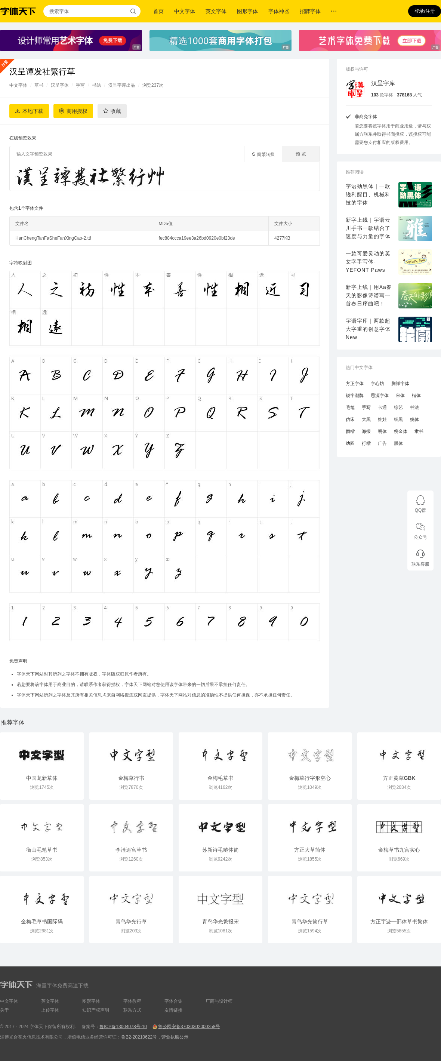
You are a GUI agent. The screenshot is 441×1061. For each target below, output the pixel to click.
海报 (366, 431)
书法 (96, 85)
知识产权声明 (95, 1010)
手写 (80, 85)
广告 (382, 443)
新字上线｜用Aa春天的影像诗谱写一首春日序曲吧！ (369, 295)
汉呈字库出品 (121, 85)
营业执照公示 (174, 1037)
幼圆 (350, 443)
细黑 (398, 419)
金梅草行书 (131, 778)
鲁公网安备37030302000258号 (189, 1026)
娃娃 (382, 419)
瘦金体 (400, 431)
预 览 (301, 154)
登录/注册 (424, 11)
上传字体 (50, 1010)
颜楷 (350, 431)
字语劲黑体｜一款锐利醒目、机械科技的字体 (368, 194)
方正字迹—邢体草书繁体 (399, 922)
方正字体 (355, 383)
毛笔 (350, 407)
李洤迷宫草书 (131, 850)
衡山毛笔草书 (42, 850)
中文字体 (184, 11)
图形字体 (247, 11)
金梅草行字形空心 (310, 778)
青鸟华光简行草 (310, 922)
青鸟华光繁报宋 (220, 922)
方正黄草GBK (399, 778)
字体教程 (132, 1001)
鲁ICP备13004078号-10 (123, 1026)
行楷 (366, 443)
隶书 (418, 431)
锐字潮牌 (355, 395)
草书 (38, 85)
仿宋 (350, 419)
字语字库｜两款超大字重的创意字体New (368, 329)
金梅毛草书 (220, 778)
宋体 (400, 395)
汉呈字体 (60, 85)
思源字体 (380, 395)
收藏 (116, 111)
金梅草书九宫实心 (399, 850)
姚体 (414, 419)
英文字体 (216, 11)
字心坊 (377, 383)
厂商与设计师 (219, 1001)
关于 (4, 1010)
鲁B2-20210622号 (139, 1037)
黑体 (398, 443)
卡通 (382, 407)
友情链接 (173, 1010)
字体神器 (278, 11)
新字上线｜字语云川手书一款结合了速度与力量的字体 (368, 228)
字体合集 (173, 1001)
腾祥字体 (400, 383)
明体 (382, 431)
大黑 (366, 419)
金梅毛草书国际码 (42, 922)
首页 (158, 11)
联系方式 (132, 1010)
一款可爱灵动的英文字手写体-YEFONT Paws (368, 261)
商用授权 (77, 111)
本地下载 (32, 111)
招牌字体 (310, 11)
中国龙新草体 (42, 778)
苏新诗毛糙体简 (220, 850)
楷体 (416, 395)
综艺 (398, 407)
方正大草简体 (310, 850)
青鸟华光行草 (131, 922)
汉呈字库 (383, 83)
